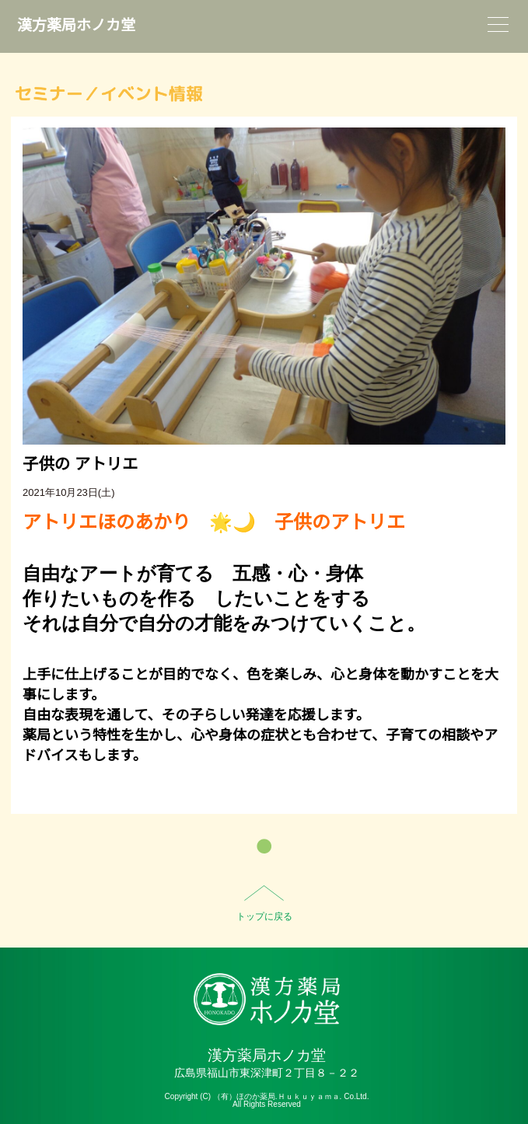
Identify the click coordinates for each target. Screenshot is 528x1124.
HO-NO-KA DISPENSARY (267, 999)
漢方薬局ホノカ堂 (76, 25)
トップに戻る (264, 916)
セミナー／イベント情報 (109, 94)
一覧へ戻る (264, 846)
